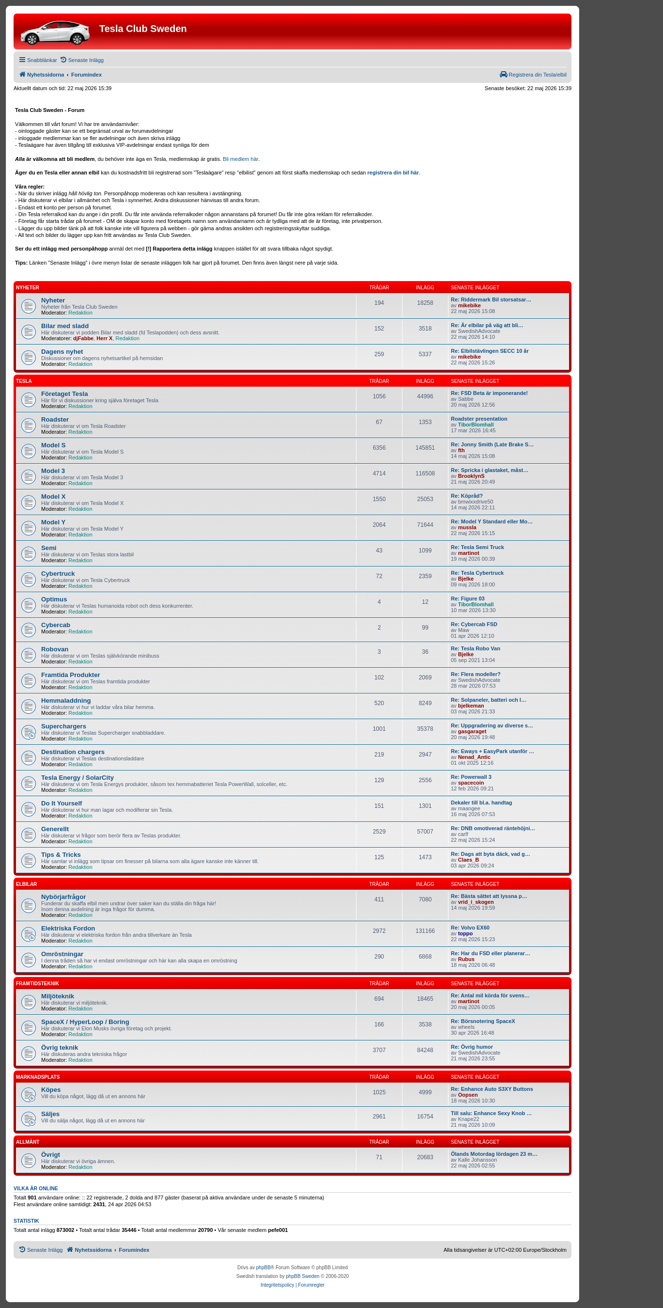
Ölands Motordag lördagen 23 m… (494, 1154)
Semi (49, 548)
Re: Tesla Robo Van (475, 648)
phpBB (263, 1267)
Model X (53, 496)
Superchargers (63, 726)
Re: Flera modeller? (476, 674)
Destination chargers (73, 752)
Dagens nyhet (62, 351)
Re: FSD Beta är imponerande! (489, 393)
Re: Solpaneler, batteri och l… (488, 700)
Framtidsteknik (37, 983)
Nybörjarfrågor (63, 896)
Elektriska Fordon (68, 928)
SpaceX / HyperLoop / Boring (85, 1021)
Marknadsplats (38, 1077)
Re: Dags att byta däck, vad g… (490, 854)
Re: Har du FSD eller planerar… (490, 953)
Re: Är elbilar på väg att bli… (487, 325)
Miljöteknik (57, 996)
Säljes (50, 1114)
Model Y (53, 522)
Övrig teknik (59, 1047)
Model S (53, 445)
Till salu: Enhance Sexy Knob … (491, 1113)
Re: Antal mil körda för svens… (490, 995)
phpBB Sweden (303, 1276)
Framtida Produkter (70, 674)
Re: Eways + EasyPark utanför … (492, 751)
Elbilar (26, 884)
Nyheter (27, 287)
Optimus (54, 599)
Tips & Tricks (61, 854)
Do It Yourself (61, 803)
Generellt (55, 829)
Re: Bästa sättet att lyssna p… (489, 896)
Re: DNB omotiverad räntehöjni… (493, 828)
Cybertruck (58, 573)
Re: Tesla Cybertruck (477, 573)
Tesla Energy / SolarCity (77, 777)
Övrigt (50, 1154)
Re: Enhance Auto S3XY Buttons (492, 1089)
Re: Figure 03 (468, 598)
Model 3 (53, 470)
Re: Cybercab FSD (474, 624)
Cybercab (55, 625)
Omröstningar (62, 954)
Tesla (24, 381)
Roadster (55, 419)
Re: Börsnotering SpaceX (483, 1021)
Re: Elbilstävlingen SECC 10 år (490, 351)
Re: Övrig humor (472, 1047)
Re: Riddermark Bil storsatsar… (491, 299)
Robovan (54, 649)
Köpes (51, 1089)
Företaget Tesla (64, 393)
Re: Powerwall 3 (471, 777)
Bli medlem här (240, 159)
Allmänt (27, 1142)
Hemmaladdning (66, 700)
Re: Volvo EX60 (470, 927)
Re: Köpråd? (467, 496)
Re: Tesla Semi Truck (477, 547)
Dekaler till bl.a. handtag (481, 802)
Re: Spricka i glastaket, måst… (489, 470)
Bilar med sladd (65, 326)
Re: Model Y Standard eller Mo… (492, 521)
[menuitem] (82, 60)
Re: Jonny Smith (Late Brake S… (492, 444)
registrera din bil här (393, 172)
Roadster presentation (479, 419)
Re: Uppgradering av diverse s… (492, 725)
